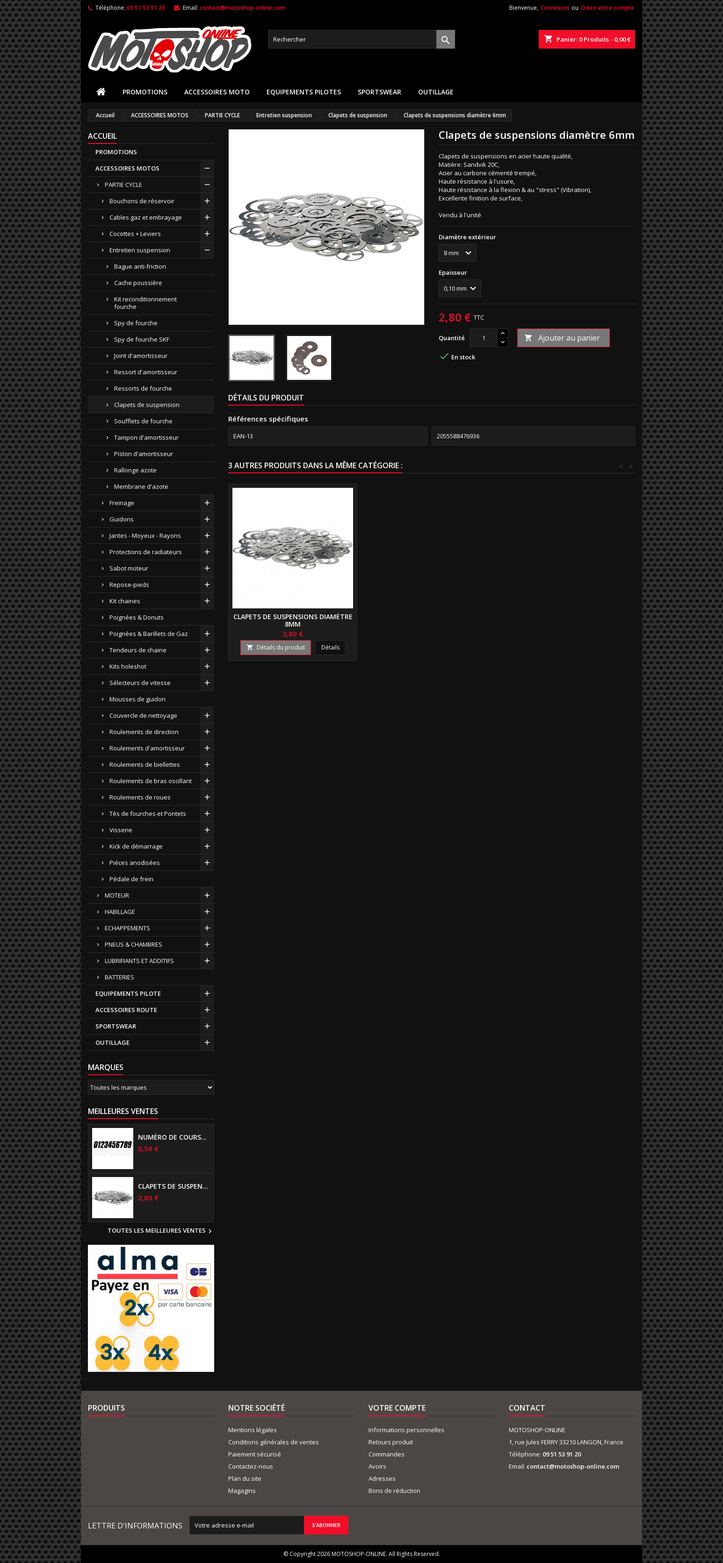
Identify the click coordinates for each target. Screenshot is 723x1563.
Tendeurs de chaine (137, 650)
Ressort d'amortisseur (145, 372)
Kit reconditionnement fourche (145, 303)
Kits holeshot (127, 666)
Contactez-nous (250, 1466)
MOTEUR (117, 895)
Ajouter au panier (562, 338)
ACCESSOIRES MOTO (217, 91)
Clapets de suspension (147, 404)
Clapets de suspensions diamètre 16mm (431, 620)
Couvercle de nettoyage (143, 715)
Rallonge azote (135, 470)
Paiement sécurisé (254, 1454)
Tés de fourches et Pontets (147, 813)
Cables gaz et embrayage (145, 217)
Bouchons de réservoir (141, 201)
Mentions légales (252, 1430)
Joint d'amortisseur (140, 355)
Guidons (121, 519)
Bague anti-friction (140, 266)
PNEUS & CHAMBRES (133, 944)
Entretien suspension (139, 250)
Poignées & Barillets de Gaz (148, 633)
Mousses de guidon (137, 699)
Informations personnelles (406, 1430)
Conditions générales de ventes (273, 1442)
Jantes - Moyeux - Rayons (145, 535)
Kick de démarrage (136, 846)
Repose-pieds (129, 584)
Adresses (382, 1478)
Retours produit (391, 1442)
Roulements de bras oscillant (150, 781)
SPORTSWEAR (379, 91)
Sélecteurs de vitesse (140, 682)
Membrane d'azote (141, 486)
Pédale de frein (131, 879)
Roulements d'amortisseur (147, 748)
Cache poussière (138, 282)
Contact (527, 1408)
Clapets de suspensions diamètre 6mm (174, 1186)
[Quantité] (484, 337)
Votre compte (397, 1408)
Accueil (102, 136)
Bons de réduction (394, 1490)
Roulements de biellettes (144, 764)
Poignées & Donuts (136, 617)
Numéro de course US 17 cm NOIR (174, 1137)
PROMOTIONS (145, 91)
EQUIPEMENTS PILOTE (128, 993)
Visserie (120, 830)
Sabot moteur (128, 568)
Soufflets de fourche (143, 421)
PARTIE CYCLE (123, 184)
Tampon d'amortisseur (146, 437)
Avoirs (377, 1466)
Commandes (387, 1454)
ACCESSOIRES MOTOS (127, 168)
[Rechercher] (361, 39)
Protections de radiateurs (145, 552)
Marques (105, 1067)
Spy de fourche (136, 323)
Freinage (121, 503)
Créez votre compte (607, 8)
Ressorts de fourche (143, 388)
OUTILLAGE (436, 91)
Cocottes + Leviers (135, 233)
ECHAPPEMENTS (127, 928)
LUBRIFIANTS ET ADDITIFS (139, 960)
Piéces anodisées (134, 862)
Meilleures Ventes (123, 1111)
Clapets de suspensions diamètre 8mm (569, 620)
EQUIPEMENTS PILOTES (304, 91)
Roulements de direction (144, 732)
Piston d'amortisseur (143, 454)
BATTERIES (119, 977)
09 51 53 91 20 (146, 8)
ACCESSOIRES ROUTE (126, 1010)
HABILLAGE (120, 911)
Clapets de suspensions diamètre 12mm (293, 620)
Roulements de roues (140, 797)
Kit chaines (124, 601)
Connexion (555, 8)
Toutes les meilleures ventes (161, 1231)
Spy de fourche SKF (141, 339)
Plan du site (244, 1478)
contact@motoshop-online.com (242, 8)
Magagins (242, 1490)
